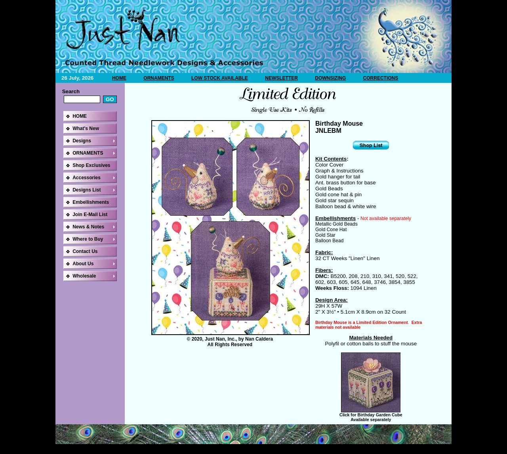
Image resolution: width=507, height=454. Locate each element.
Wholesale (84, 276)
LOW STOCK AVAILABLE (219, 78)
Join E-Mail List (89, 214)
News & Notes (88, 227)
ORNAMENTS (158, 78)
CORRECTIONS (380, 78)
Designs (81, 141)
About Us (82, 263)
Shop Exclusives (91, 165)
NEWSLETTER (281, 78)
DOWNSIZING (330, 78)
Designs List (86, 190)
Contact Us (84, 251)
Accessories (86, 177)
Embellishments (90, 202)
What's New (85, 128)
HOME (119, 78)
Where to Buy (87, 239)
